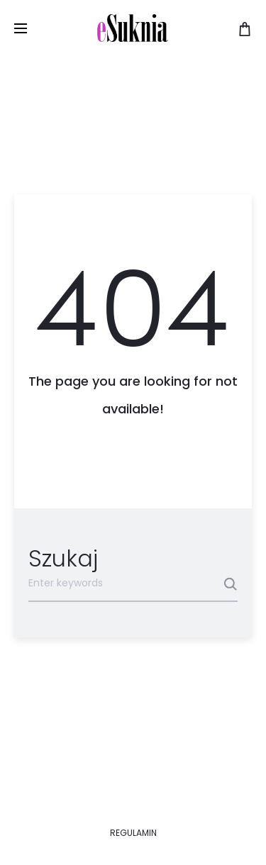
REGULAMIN (133, 833)
